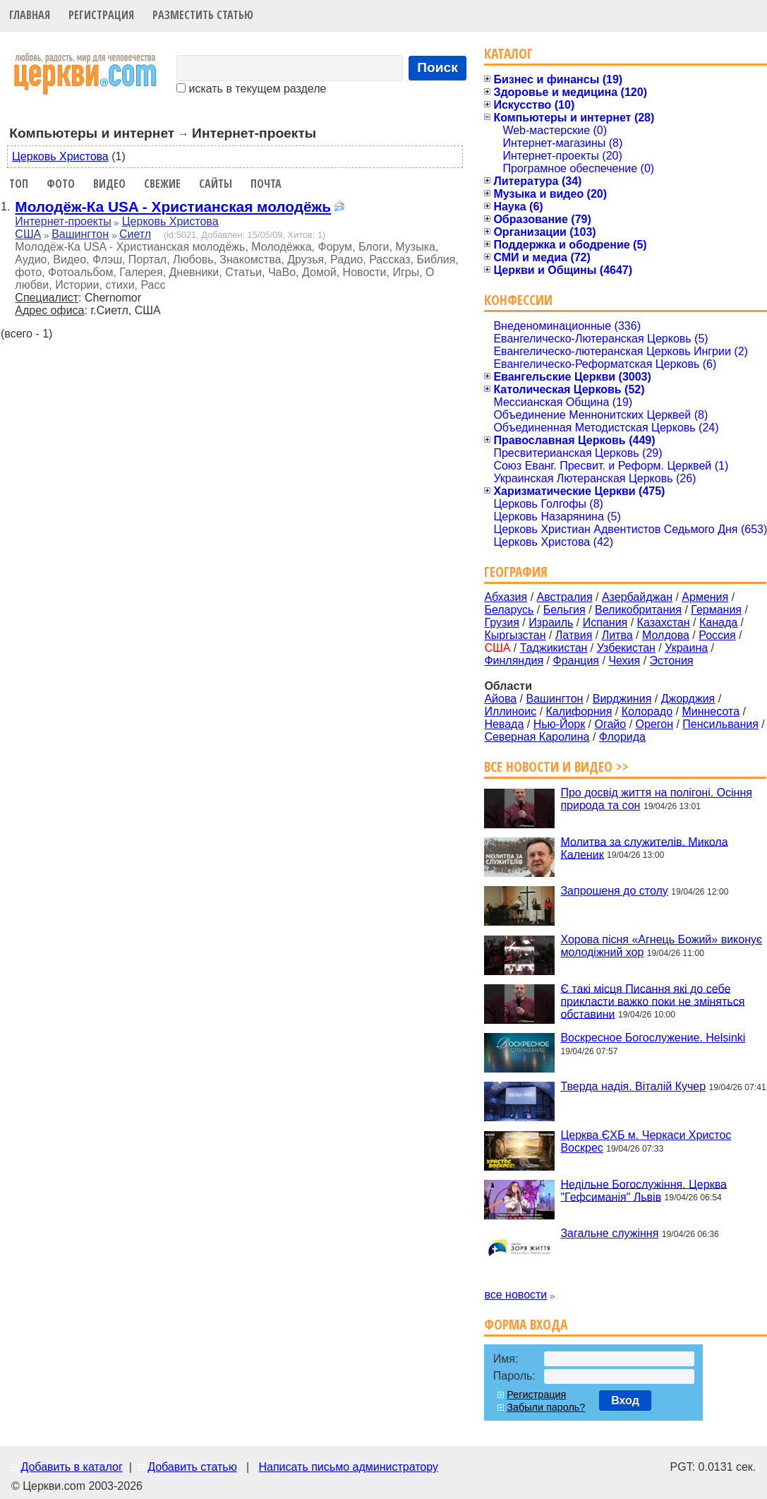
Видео (109, 183)
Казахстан (663, 622)
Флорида (622, 737)
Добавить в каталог (71, 1467)
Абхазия (505, 597)
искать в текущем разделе (251, 89)
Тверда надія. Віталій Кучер (633, 1086)
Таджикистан (554, 648)
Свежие (162, 183)
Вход (625, 1401)
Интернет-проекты (63, 221)
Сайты (215, 183)
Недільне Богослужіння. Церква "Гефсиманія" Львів (643, 1190)
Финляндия (513, 661)
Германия (716, 610)
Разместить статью (202, 15)
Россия (717, 635)
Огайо (611, 724)
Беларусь (508, 610)
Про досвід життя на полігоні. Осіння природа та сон (656, 799)
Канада (718, 622)
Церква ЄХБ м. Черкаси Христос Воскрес (645, 1141)
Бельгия (564, 610)
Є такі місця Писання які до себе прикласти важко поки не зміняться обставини (652, 1001)
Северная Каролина (536, 737)
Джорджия (688, 699)
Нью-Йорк (559, 724)
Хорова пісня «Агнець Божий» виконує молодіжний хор (661, 945)
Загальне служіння (609, 1233)
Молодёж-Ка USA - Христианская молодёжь (173, 206)
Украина (686, 648)
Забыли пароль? (546, 1407)
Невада (504, 724)
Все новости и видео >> (556, 766)
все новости (515, 1295)
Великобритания (638, 610)
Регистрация (101, 15)
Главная (29, 15)
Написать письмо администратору (347, 1467)
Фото (61, 183)
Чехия (624, 661)
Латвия (573, 635)
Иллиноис (510, 711)
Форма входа (525, 1324)
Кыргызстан (514, 635)
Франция (575, 661)
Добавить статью (192, 1467)
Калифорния (579, 711)
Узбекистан (626, 648)
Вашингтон (80, 234)
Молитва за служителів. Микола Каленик (643, 847)
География (516, 571)
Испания (605, 622)
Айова (500, 699)
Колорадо (647, 711)
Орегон (654, 724)
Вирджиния (622, 699)
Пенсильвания (720, 724)
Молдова (665, 635)
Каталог (508, 53)
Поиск (437, 67)
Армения (705, 597)
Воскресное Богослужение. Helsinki (652, 1038)
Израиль (551, 622)
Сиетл (135, 234)
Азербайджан (637, 597)
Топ (18, 183)
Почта (266, 183)
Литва (617, 635)
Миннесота (710, 711)
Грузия (501, 622)
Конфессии (518, 299)
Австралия (565, 597)
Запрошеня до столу (614, 891)
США (28, 234)
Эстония (672, 661)
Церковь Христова (60, 156)
